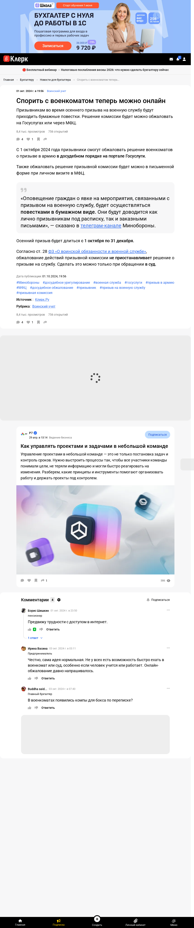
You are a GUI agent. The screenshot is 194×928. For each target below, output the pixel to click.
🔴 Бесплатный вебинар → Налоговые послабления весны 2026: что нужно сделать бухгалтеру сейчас (95, 70)
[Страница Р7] (24, 434)
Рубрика (23, 306)
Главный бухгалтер (40, 694)
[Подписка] (58, 922)
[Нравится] (30, 139)
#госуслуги (133, 283)
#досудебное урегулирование (66, 283)
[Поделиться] (45, 139)
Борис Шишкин (38, 610)
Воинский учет (56, 91)
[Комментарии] (19, 139)
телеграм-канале (101, 226)
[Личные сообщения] (171, 59)
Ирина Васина (38, 648)
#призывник (86, 288)
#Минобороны (27, 283)
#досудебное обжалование (51, 288)
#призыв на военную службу (122, 288)
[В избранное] (38, 139)
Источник (24, 300)
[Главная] (20, 922)
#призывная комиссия (34, 293)
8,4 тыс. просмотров (30, 131)
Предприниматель (40, 653)
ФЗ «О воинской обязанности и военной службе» (97, 251)
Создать (97, 920)
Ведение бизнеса (60, 437)
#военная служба (107, 283)
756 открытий (58, 131)
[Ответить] (53, 629)
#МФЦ (21, 288)
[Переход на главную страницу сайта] (15, 59)
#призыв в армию (160, 283)
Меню (173, 922)
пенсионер (35, 615)
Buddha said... (37, 689)
